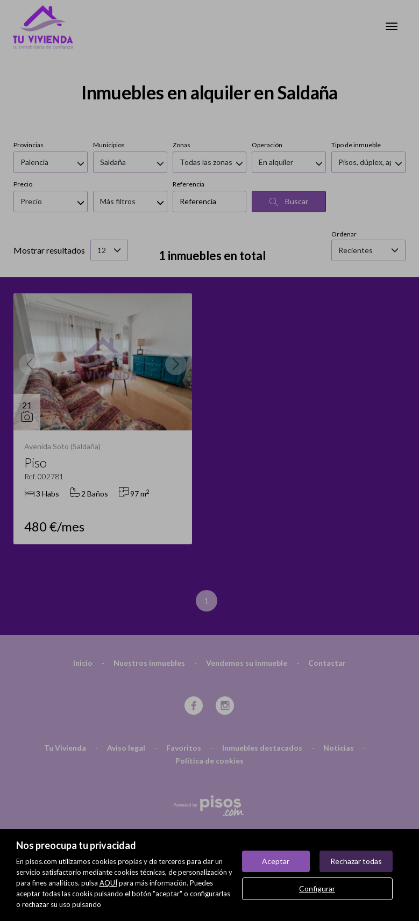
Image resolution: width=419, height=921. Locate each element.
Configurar (317, 888)
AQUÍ (108, 883)
